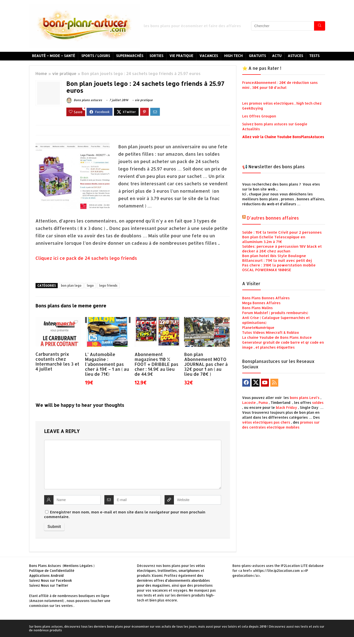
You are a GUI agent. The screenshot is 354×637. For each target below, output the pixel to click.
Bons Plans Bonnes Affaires (266, 298)
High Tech (233, 56)
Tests (314, 56)
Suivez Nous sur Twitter (48, 585)
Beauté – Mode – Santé (53, 56)
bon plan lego (71, 285)
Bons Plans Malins (257, 308)
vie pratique (64, 73)
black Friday (286, 407)
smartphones (189, 570)
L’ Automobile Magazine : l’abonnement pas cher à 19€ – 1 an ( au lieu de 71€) (107, 364)
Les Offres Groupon (259, 116)
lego (90, 285)
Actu (277, 56)
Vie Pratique (181, 56)
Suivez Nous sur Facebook (50, 580)
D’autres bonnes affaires (273, 218)
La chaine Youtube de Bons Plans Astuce (277, 337)
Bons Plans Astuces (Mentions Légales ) (61, 565)
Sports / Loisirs (95, 56)
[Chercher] (319, 26)
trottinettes (167, 570)
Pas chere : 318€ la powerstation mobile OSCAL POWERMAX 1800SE (279, 267)
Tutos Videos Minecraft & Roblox (270, 332)
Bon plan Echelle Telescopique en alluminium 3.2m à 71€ (273, 239)
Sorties (156, 56)
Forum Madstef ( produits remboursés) (275, 313)
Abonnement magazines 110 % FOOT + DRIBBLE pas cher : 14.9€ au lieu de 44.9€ (157, 364)
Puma (263, 402)
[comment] (132, 464)
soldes (318, 402)
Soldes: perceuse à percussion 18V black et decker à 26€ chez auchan (282, 248)
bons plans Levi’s (305, 397)
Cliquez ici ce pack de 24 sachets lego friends (87, 258)
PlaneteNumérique (258, 327)
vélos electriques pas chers (266, 422)
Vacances (208, 56)
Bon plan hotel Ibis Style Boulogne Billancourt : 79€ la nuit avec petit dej (277, 258)
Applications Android (46, 575)
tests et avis (154, 595)
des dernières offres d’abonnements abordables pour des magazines (173, 580)
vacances (160, 590)
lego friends (108, 285)
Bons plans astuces (84, 100)
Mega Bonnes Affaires (261, 303)
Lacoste (249, 402)
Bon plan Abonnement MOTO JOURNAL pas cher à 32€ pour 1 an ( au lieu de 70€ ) (206, 364)
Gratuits (257, 56)
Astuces (295, 56)
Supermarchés (129, 56)
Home (41, 73)
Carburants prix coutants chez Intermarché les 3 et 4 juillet (57, 361)
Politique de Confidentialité (52, 570)
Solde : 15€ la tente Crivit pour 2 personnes (282, 232)
